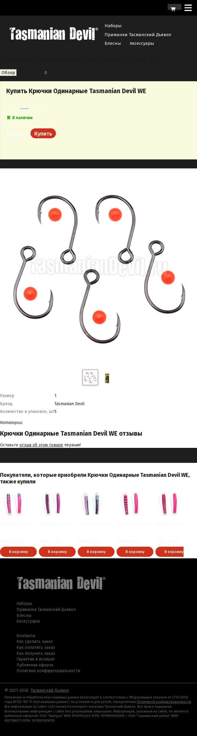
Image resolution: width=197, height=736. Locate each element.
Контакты (25, 635)
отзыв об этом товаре (41, 445)
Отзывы (33, 72)
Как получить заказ (35, 653)
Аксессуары (142, 43)
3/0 (13, 105)
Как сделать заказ (34, 641)
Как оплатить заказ (35, 647)
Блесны (113, 43)
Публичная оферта (34, 665)
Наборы (113, 25)
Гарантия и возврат (35, 659)
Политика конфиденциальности (48, 670)
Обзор (8, 72)
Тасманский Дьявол (50, 690)
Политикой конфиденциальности (164, 702)
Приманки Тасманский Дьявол (138, 34)
